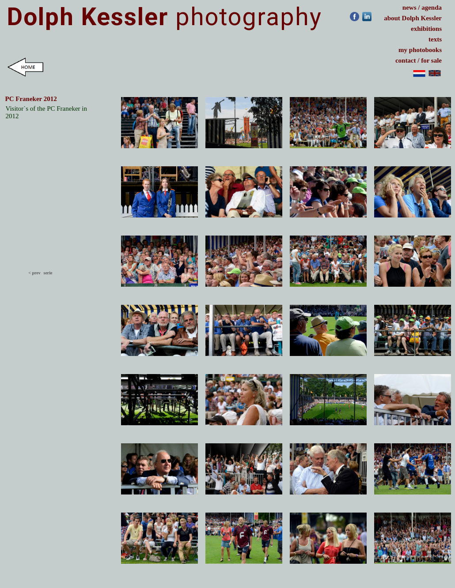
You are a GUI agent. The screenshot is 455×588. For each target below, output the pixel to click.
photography (164, 17)
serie (47, 272)
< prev (34, 272)
